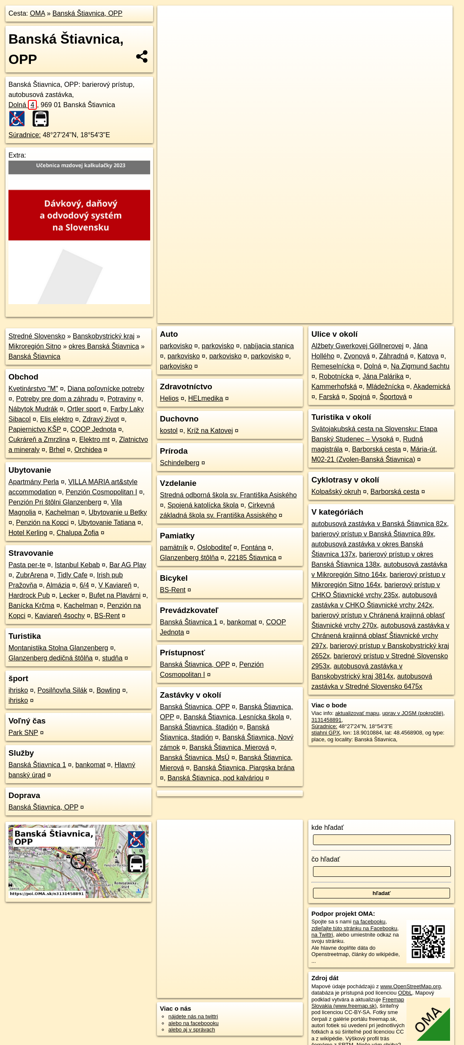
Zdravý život (100, 419)
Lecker (69, 595)
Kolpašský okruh (336, 491)
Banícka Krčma (31, 605)
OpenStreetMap (306, 303)
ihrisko (18, 690)
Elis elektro (56, 419)
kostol (169, 430)
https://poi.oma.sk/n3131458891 (415, 303)
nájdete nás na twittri (193, 1016)
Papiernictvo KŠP (34, 429)
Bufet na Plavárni (114, 595)
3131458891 (326, 720)
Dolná (22, 105)
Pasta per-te (26, 564)
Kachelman (62, 512)
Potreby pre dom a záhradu (57, 398)
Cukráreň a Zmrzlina (39, 439)
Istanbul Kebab (77, 564)
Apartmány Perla (33, 481)
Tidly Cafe (72, 575)
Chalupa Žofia (78, 532)
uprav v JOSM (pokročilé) (412, 713)
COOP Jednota (93, 429)
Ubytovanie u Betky (117, 512)
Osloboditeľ (214, 547)
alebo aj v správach (191, 1029)
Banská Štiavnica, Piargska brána (243, 767)
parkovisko (176, 345)
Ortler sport (84, 409)
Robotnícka (336, 376)
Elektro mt (94, 439)
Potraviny (121, 398)
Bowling (108, 690)
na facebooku (369, 921)
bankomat (90, 764)
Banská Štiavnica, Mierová (229, 747)
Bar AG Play (127, 564)
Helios (169, 398)
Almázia (58, 585)
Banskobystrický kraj (104, 336)
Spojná (359, 396)
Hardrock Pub (29, 595)
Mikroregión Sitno (34, 346)
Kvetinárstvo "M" (33, 388)
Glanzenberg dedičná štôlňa (50, 658)
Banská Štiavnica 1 (37, 764)
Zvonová (357, 356)
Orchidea (88, 449)
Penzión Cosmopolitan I (101, 492)
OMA (37, 13)
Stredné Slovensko (36, 336)
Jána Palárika (383, 376)
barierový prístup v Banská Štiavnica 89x (372, 534)
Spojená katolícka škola (203, 505)
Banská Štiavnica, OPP (87, 13)
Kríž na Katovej (210, 430)
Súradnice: (24, 135)
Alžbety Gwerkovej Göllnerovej (357, 345)
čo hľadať (325, 859)
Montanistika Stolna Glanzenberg (58, 647)
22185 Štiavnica (252, 557)
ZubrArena (32, 575)
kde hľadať (327, 827)
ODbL (405, 993)
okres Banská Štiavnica (104, 346)
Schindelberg (179, 462)
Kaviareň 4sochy (60, 615)
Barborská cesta (376, 449)
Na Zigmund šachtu (420, 366)
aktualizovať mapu (357, 713)
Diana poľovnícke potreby (105, 388)
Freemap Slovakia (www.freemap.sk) (357, 1002)
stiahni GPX (325, 732)
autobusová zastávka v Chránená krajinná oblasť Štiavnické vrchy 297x (380, 635)
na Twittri (322, 934)
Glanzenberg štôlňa (189, 557)
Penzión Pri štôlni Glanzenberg (55, 502)
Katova (428, 356)
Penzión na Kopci (42, 522)
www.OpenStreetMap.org (410, 986)
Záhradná (393, 356)
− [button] (172, 33)
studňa (112, 658)
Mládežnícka (385, 386)
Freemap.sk (350, 303)
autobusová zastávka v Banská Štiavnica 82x (379, 523)
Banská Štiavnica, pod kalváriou (215, 778)
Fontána (253, 547)
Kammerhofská (334, 386)
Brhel (57, 449)
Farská (329, 396)
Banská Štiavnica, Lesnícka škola (234, 717)
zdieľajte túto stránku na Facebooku (354, 928)
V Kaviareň (115, 585)
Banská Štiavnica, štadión (198, 727)
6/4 (84, 585)
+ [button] (172, 20)
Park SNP (23, 732)
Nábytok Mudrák (33, 409)
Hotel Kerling (27, 532)
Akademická (431, 386)
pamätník (174, 547)
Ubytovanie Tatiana (107, 522)
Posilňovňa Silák (62, 690)
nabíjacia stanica (269, 345)
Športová (392, 396)
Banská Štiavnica (34, 356)
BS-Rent (107, 615)
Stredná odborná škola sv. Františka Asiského (228, 495)
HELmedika (205, 398)
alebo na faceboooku (193, 1023)
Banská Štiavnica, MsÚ (195, 757)
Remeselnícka (332, 366)
